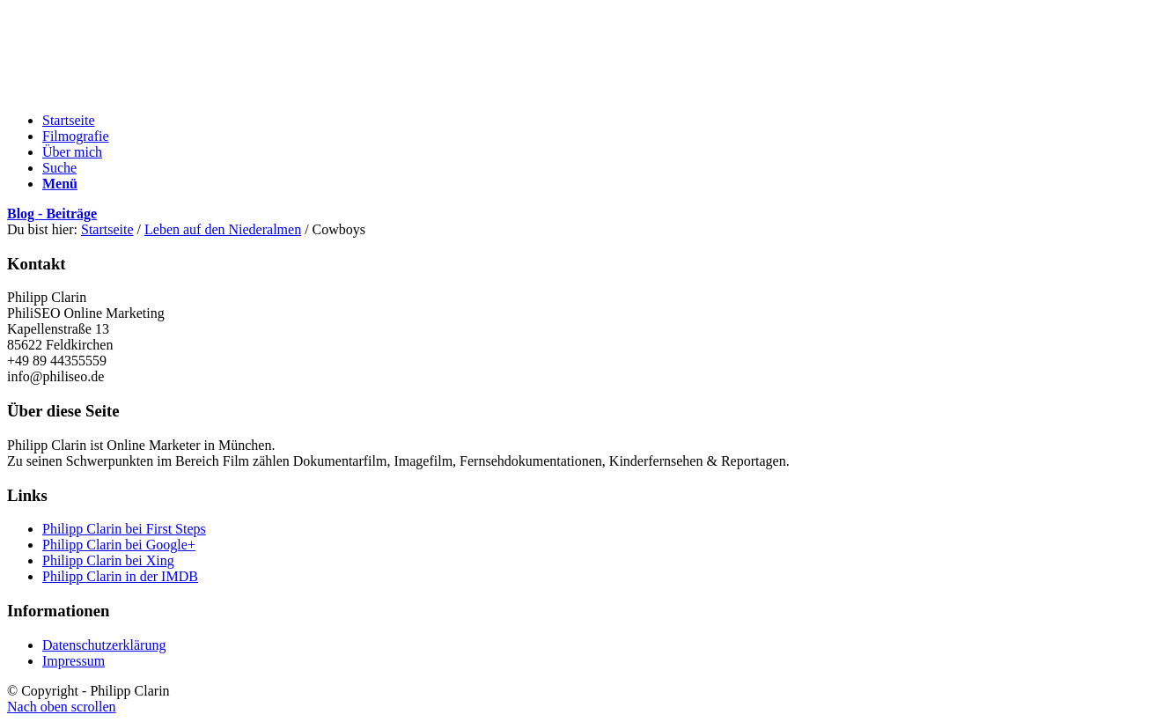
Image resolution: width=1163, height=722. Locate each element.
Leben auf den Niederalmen (222, 229)
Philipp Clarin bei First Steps (124, 528)
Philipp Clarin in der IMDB (120, 576)
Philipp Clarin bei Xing (108, 560)
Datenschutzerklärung (104, 644)
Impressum (73, 660)
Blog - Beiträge (52, 213)
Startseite (107, 229)
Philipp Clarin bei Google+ (118, 544)
